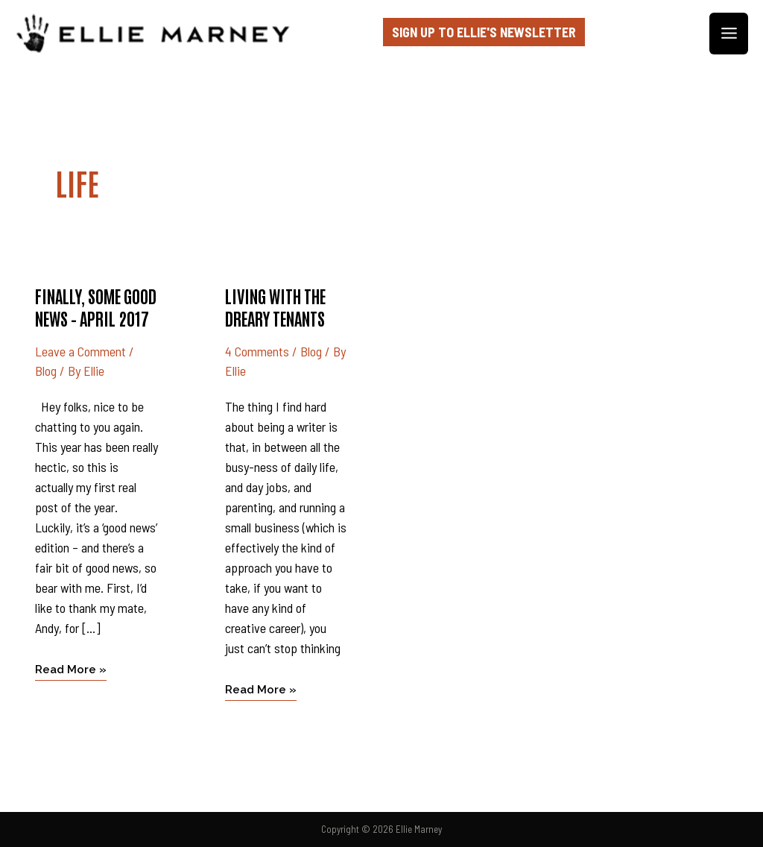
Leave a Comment (80, 351)
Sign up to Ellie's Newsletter (484, 32)
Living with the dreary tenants (275, 306)
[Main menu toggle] (728, 34)
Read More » (71, 668)
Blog (46, 370)
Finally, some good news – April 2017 (95, 306)
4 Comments (257, 351)
